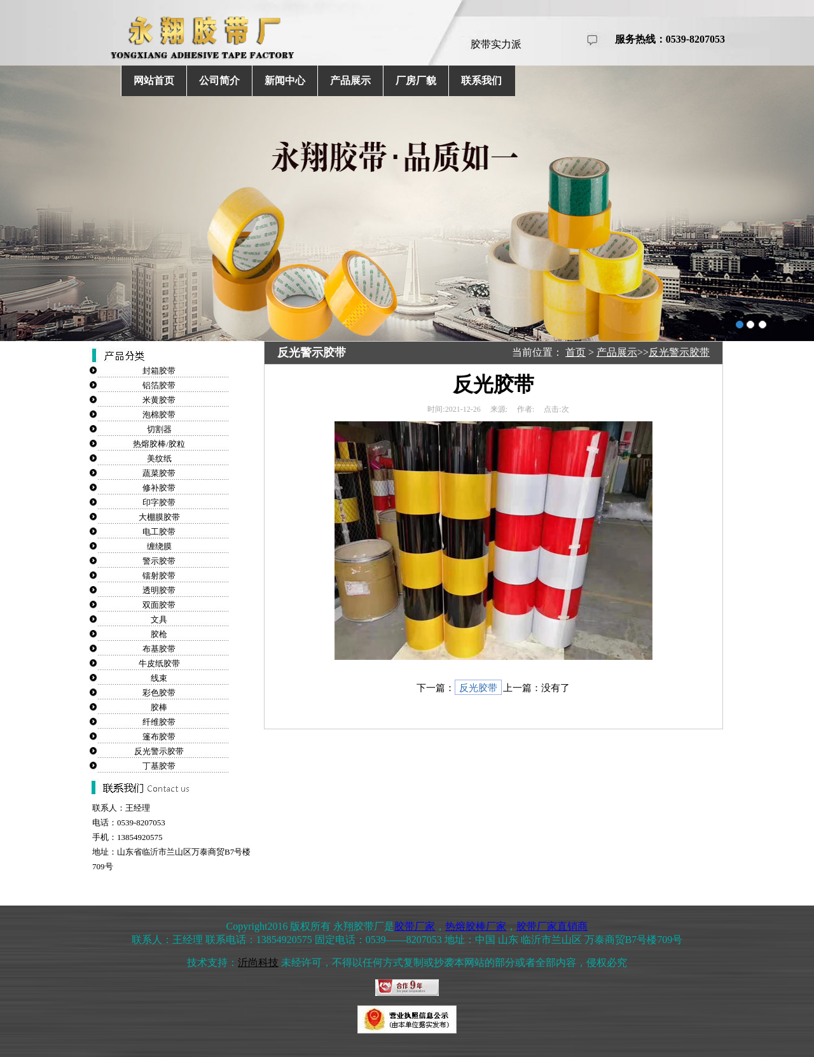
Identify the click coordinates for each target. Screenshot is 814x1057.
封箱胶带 (159, 370)
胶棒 (159, 707)
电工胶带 (159, 531)
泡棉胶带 (159, 414)
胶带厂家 (414, 926)
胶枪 (159, 634)
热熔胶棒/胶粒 (159, 444)
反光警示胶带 (159, 751)
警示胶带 (159, 561)
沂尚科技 (258, 962)
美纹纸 (159, 458)
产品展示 (350, 80)
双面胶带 (159, 605)
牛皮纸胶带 (159, 663)
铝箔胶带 (159, 385)
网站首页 (154, 80)
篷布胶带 (159, 736)
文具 (159, 619)
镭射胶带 (159, 575)
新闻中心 (285, 80)
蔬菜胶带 (159, 473)
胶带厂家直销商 (552, 926)
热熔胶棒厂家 (475, 926)
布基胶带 (159, 649)
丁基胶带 (159, 766)
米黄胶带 (159, 400)
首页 (575, 352)
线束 (159, 678)
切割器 (159, 429)
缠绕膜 (159, 546)
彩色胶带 (159, 692)
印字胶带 (159, 502)
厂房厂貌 (416, 80)
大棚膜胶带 (159, 517)
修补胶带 (159, 488)
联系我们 (481, 80)
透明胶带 (159, 590)
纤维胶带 (159, 722)
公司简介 (219, 80)
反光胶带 (478, 688)
